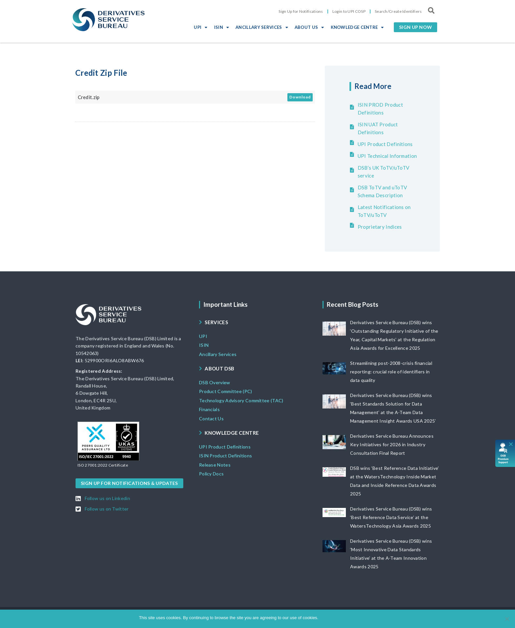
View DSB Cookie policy (353, 617)
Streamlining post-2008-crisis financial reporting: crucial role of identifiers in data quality (391, 371)
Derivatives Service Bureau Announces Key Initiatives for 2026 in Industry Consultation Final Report (392, 444)
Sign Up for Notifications (301, 11)
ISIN (221, 27)
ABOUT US (309, 27)
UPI (200, 27)
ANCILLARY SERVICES (261, 27)
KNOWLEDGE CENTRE (357, 27)
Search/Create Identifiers (398, 11)
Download (300, 96)
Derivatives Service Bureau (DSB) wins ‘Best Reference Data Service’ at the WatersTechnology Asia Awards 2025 (391, 517)
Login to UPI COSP (349, 11)
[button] (415, 27)
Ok (324, 617)
